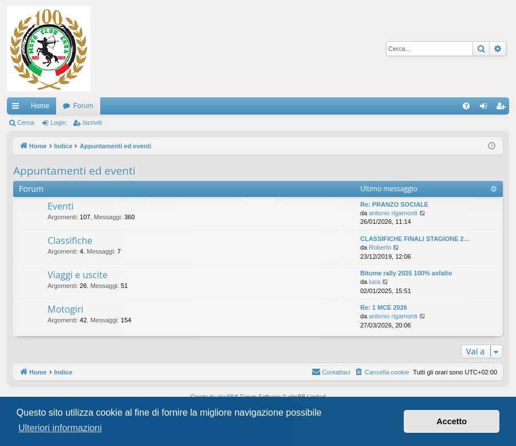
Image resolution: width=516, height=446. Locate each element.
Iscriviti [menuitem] (503, 108)
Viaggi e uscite (78, 275)
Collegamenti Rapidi (17, 108)
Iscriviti (92, 122)
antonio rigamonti (393, 213)
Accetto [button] (451, 421)
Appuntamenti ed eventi (74, 170)
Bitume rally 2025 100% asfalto (406, 273)
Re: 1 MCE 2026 (383, 307)
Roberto (380, 247)
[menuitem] (466, 106)
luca (374, 281)
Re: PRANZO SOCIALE (394, 204)
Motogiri (66, 309)
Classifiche (70, 240)
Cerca (25, 122)
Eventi (60, 206)
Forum (83, 106)
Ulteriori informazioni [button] (60, 428)
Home (40, 106)
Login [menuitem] (486, 108)
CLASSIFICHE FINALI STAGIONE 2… (415, 238)
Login (58, 122)
